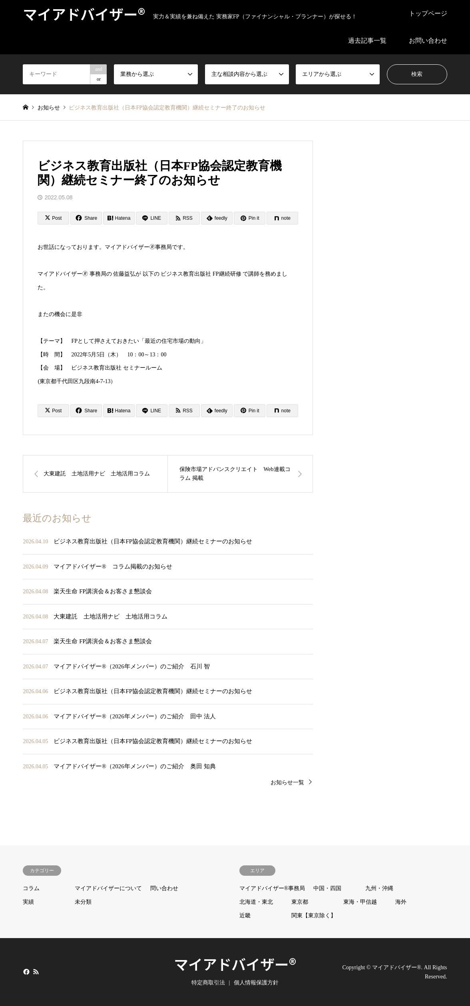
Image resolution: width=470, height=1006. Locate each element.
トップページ (428, 13)
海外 (400, 902)
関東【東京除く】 (313, 916)
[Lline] (151, 218)
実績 (28, 902)
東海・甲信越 (360, 902)
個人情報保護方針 (256, 983)
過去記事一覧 (367, 40)
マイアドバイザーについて (108, 888)
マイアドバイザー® (235, 963)
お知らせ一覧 (287, 782)
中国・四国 (327, 888)
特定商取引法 (208, 983)
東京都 (299, 902)
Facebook (25, 971)
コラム (31, 888)
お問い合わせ (428, 40)
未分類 (83, 902)
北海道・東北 (256, 902)
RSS (36, 971)
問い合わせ (164, 888)
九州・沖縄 (379, 888)
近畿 (245, 916)
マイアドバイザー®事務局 (272, 888)
